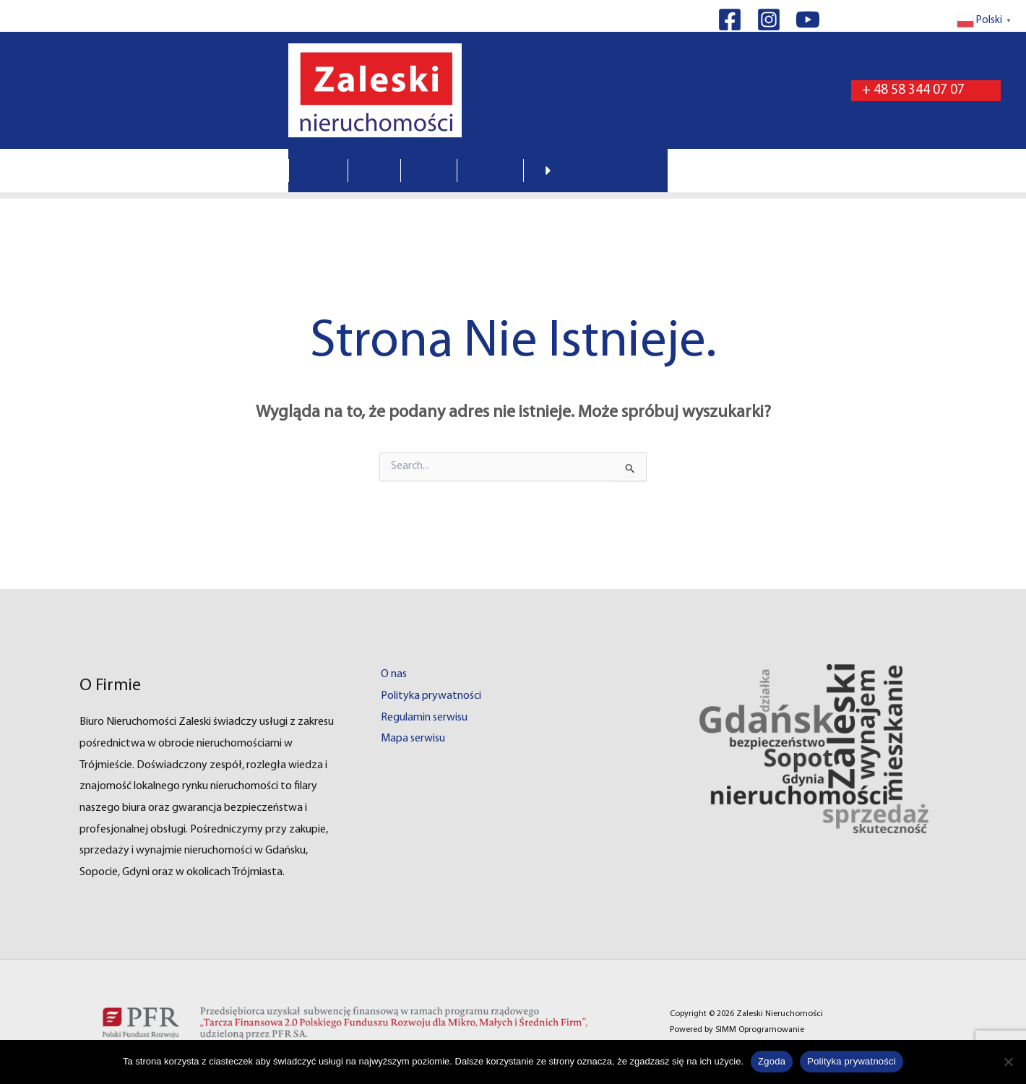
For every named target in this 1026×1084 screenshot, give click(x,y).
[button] (926, 90)
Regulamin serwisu (424, 717)
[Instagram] (768, 19)
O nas (394, 674)
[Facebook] (729, 19)
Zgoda (771, 1061)
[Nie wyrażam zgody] (1008, 1061)
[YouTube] (808, 19)
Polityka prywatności (431, 696)
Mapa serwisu (413, 738)
